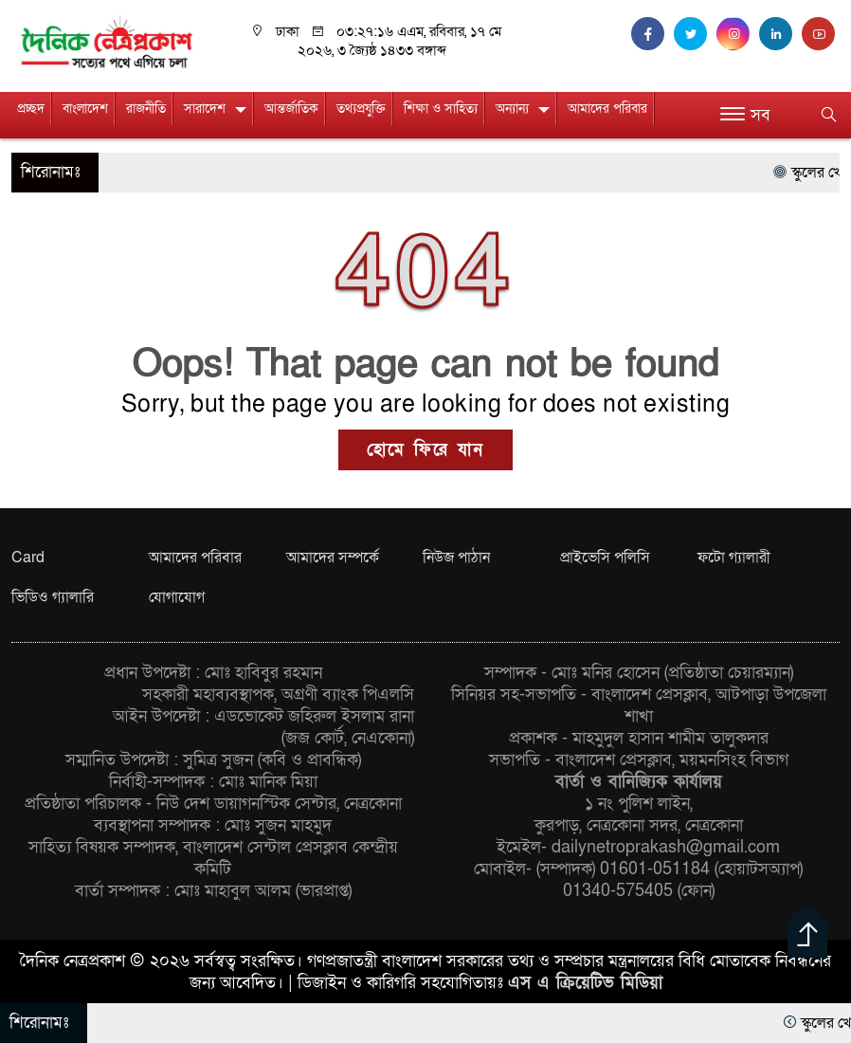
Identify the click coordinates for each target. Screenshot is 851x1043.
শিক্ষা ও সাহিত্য (441, 109)
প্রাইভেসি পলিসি (605, 557)
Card (28, 557)
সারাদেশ (205, 109)
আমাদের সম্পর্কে (332, 557)
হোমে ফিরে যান (425, 450)
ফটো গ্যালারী (733, 557)
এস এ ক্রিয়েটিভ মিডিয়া (585, 983)
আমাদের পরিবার (607, 109)
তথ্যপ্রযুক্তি (361, 109)
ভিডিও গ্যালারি (52, 597)
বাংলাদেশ (85, 109)
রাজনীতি (146, 109)
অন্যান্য (512, 109)
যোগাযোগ (177, 597)
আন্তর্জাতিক (291, 109)
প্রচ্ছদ (31, 109)
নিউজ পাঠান (456, 557)
